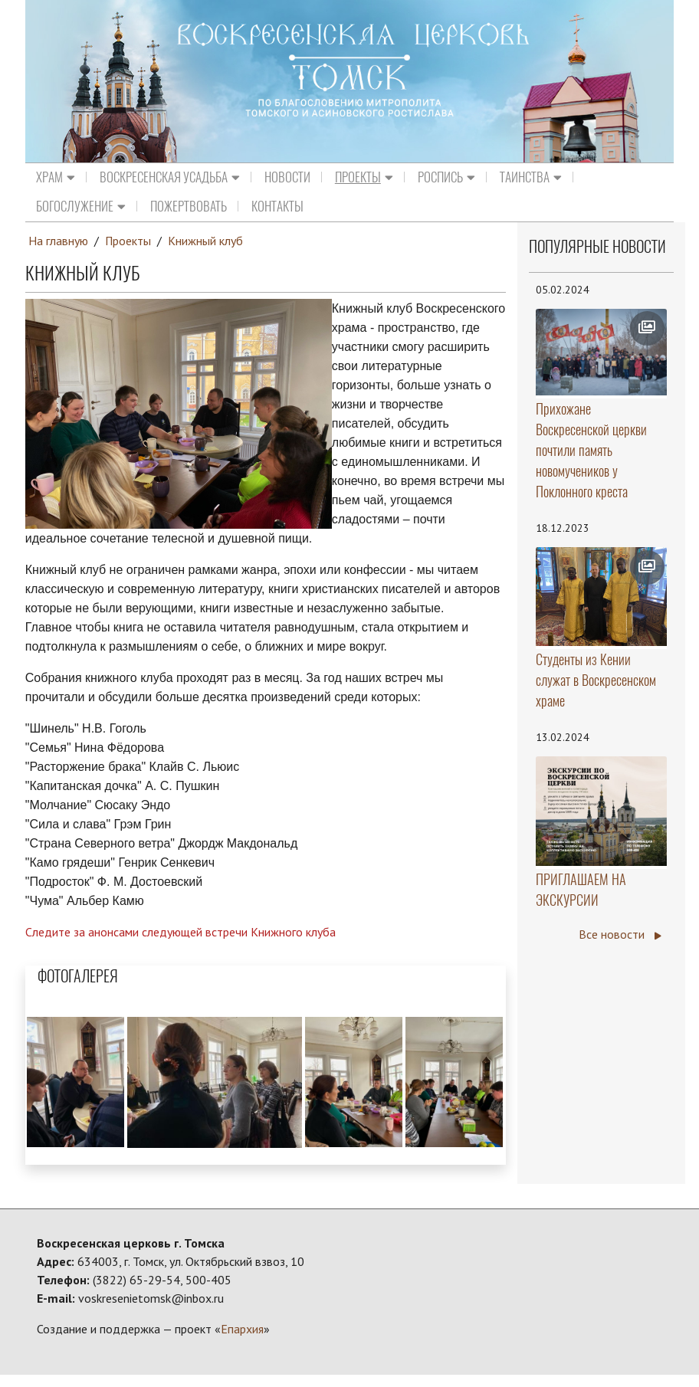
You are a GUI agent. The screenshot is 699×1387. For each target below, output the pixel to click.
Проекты (364, 177)
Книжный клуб (206, 240)
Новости (287, 177)
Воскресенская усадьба (170, 177)
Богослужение (81, 206)
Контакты (277, 206)
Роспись (446, 177)
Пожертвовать (188, 206)
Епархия (242, 1328)
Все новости (620, 935)
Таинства (531, 177)
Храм (55, 177)
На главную (58, 240)
